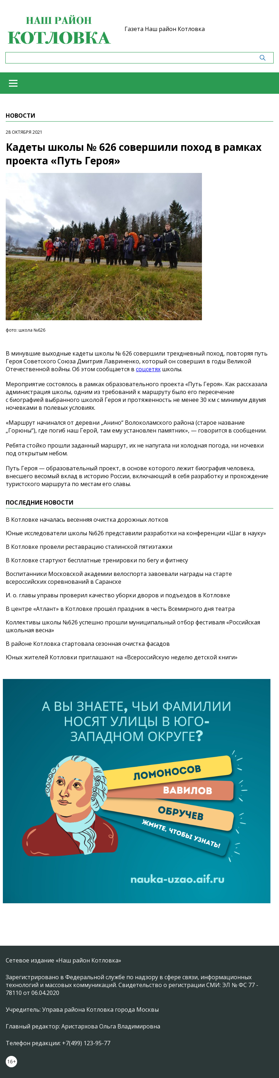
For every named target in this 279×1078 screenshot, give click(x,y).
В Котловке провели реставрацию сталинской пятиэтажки (89, 547)
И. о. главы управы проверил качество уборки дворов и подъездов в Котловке (118, 595)
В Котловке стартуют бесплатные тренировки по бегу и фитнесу (97, 560)
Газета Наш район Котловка (165, 29)
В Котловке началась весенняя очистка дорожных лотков (87, 519)
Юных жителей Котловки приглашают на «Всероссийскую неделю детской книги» (122, 657)
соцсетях (148, 369)
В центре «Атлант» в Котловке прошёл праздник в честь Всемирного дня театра (120, 609)
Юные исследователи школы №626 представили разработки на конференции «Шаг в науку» (136, 533)
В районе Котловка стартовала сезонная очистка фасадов (88, 644)
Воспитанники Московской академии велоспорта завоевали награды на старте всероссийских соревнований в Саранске (119, 578)
